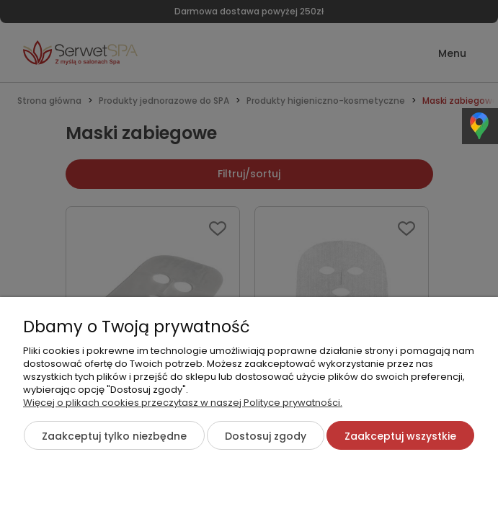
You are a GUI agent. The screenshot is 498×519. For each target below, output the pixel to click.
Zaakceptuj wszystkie (400, 436)
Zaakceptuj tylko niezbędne (114, 436)
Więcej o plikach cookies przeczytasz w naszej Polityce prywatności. (182, 402)
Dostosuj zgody (265, 436)
